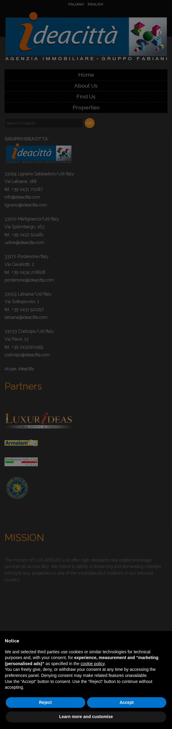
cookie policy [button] (93, 663)
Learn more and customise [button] (86, 716)
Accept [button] (126, 702)
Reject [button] (45, 702)
